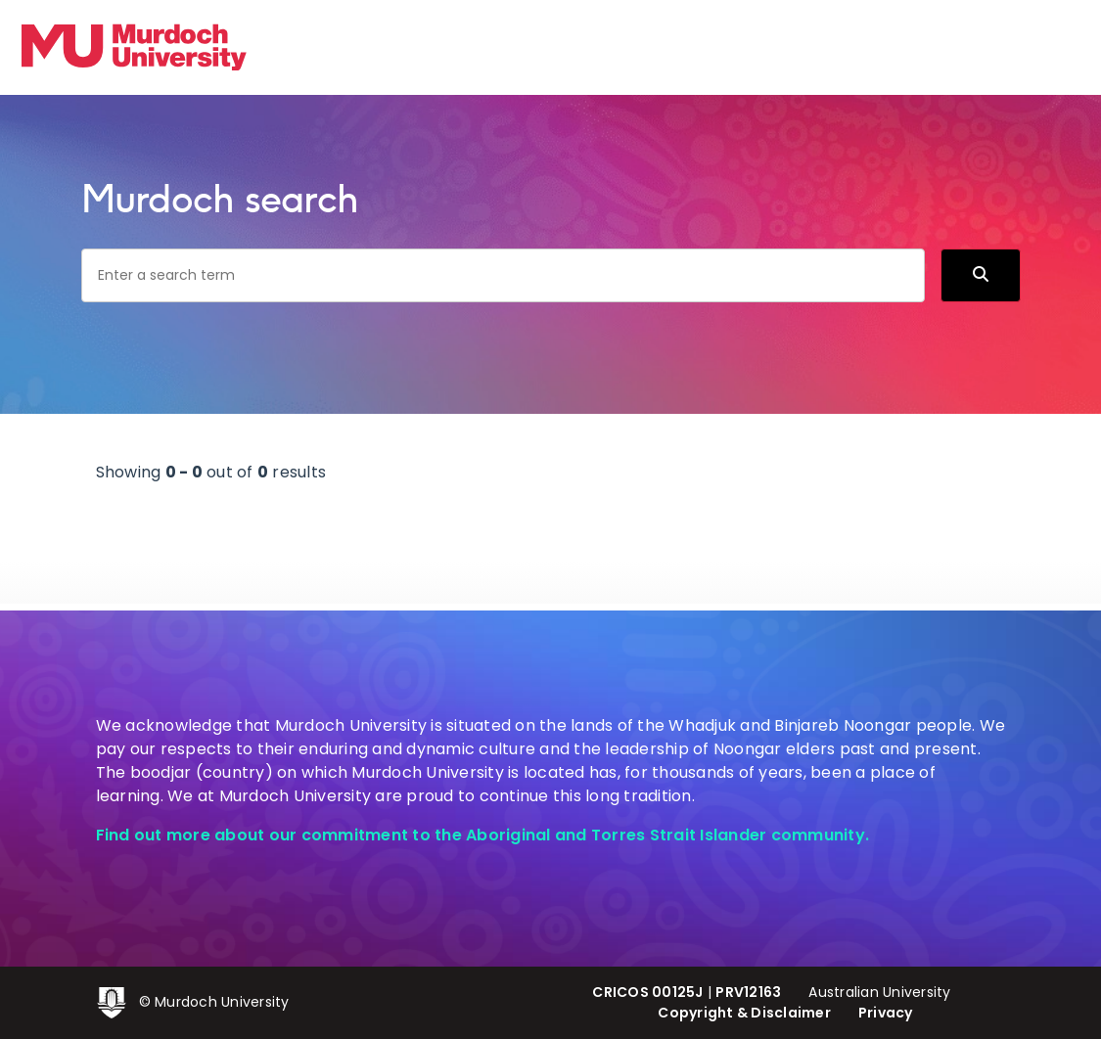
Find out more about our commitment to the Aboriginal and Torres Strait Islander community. (483, 835)
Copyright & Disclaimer (744, 1012)
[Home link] (134, 46)
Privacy (885, 1012)
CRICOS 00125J (647, 992)
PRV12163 (748, 992)
